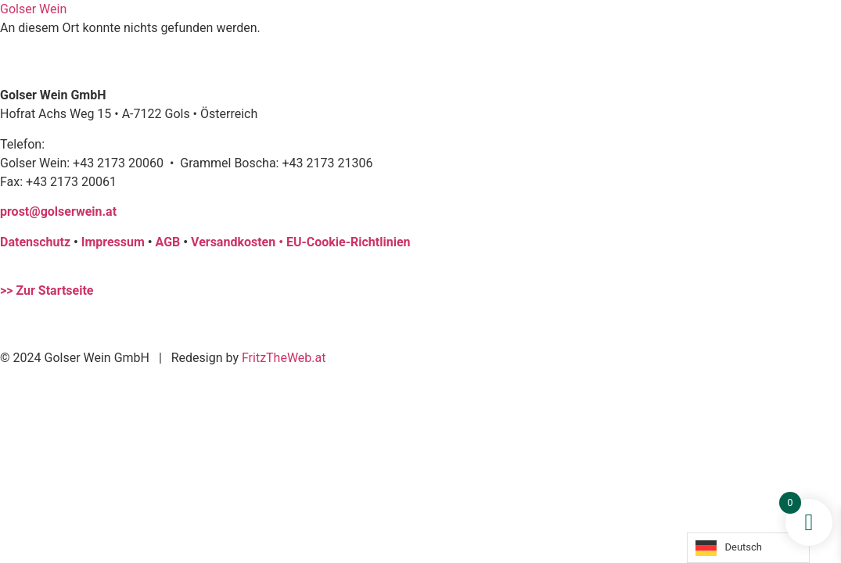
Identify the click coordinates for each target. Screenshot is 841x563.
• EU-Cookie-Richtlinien (344, 242)
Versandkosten (235, 242)
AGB (168, 242)
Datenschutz (35, 242)
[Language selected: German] (748, 548)
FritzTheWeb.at (284, 357)
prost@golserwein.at (58, 211)
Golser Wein (33, 9)
